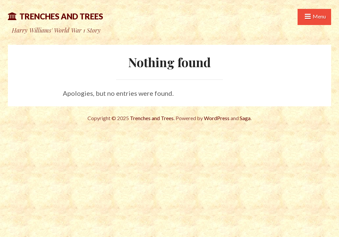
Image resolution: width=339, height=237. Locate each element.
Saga (245, 118)
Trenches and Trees (61, 16)
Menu (319, 16)
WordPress (217, 118)
